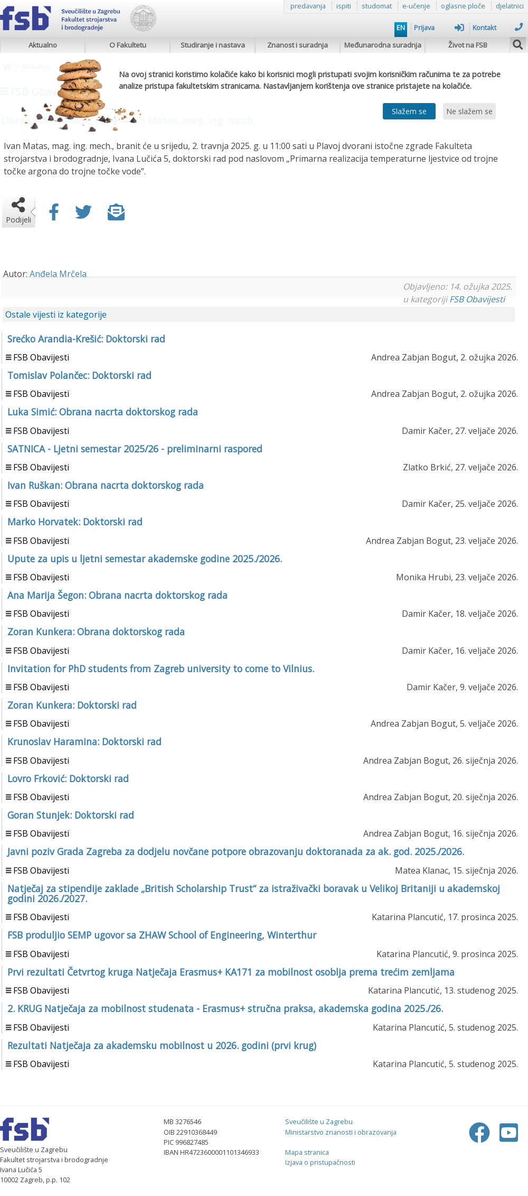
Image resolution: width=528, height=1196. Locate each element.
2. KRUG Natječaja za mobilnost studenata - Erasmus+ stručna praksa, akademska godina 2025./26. (225, 1008)
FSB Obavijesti (477, 299)
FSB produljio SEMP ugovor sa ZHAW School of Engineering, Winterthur (161, 935)
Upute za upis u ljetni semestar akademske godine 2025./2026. (144, 558)
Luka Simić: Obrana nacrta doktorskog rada (102, 411)
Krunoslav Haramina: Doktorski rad (84, 741)
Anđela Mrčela (58, 274)
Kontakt (498, 27)
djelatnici (510, 6)
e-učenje (416, 6)
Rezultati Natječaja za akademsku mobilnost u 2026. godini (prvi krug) (161, 1045)
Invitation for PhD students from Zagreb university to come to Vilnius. (160, 668)
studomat (377, 6)
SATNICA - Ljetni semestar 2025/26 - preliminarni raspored (134, 448)
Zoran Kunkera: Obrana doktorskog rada (96, 631)
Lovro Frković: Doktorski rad (68, 778)
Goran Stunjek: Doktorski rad (70, 815)
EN (401, 27)
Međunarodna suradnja (382, 45)
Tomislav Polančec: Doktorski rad (79, 375)
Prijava (439, 27)
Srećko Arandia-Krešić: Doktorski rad (86, 338)
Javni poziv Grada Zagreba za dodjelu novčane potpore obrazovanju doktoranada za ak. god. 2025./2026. (235, 851)
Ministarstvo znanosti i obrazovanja (341, 1132)
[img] (518, 43)
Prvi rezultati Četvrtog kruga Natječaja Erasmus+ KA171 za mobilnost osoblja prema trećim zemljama (231, 972)
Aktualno (43, 45)
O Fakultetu (127, 45)
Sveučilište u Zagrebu (319, 1121)
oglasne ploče (463, 6)
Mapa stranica (307, 1152)
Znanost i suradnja (297, 45)
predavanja (308, 6)
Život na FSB (467, 45)
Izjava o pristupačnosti (320, 1162)
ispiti (343, 6)
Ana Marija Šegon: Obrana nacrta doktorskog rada (117, 595)
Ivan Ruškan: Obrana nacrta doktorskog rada (105, 485)
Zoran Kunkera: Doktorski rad (72, 705)
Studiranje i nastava (213, 45)
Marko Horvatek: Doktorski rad (75, 521)
